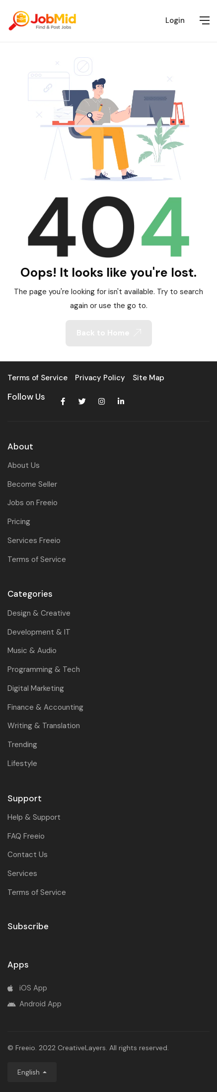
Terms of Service (36, 559)
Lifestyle (22, 763)
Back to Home (108, 333)
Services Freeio (34, 541)
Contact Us (27, 855)
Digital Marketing (35, 688)
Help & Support (34, 817)
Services (22, 873)
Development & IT (39, 632)
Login (175, 20)
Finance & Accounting (45, 707)
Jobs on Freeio (32, 503)
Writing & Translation (43, 726)
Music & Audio (32, 650)
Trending (22, 745)
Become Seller (32, 484)
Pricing (18, 522)
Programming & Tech (43, 669)
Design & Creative (39, 613)
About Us (23, 465)
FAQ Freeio (26, 836)
